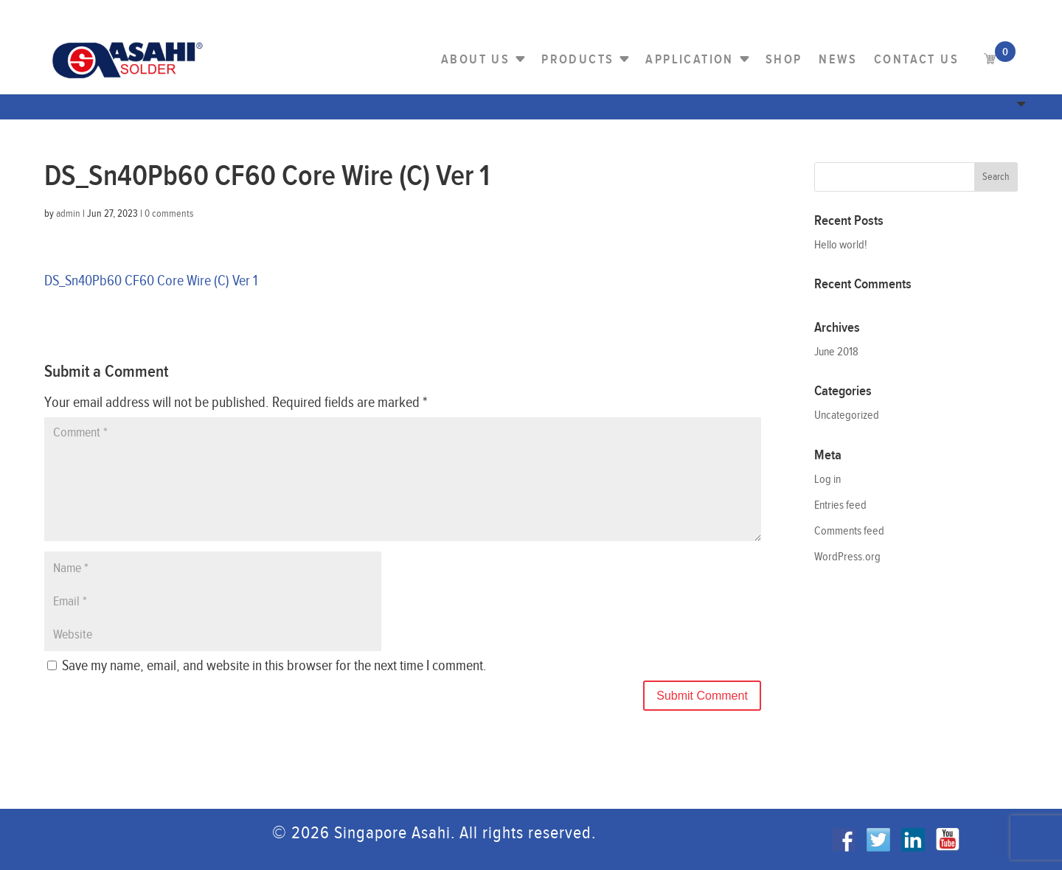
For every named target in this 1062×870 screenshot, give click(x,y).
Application (689, 59)
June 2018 (836, 352)
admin (68, 214)
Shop (784, 59)
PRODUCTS (577, 59)
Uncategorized (846, 415)
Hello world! (840, 245)
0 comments (169, 214)
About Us (475, 59)
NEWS (838, 59)
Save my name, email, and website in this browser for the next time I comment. (274, 666)
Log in (827, 480)
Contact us (916, 59)
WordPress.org (847, 557)
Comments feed (849, 531)
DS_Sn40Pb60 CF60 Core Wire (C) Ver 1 (150, 281)
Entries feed (840, 505)
